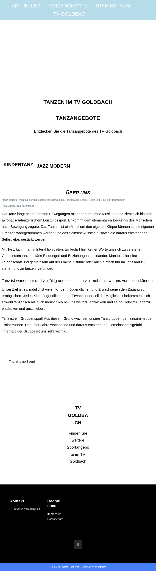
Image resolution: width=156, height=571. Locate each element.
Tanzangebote (68, 6)
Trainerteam (112, 6)
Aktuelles (26, 6)
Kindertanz (18, 164)
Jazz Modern (53, 166)
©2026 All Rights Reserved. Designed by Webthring (78, 567)
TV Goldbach (71, 14)
